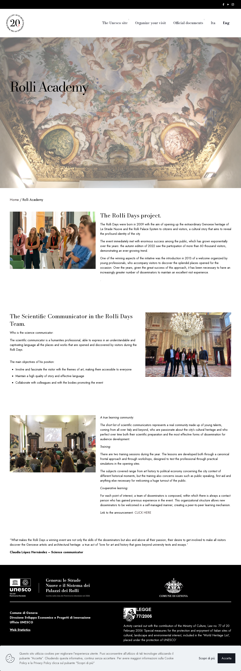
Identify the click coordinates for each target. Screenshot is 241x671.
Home (14, 199)
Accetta (226, 658)
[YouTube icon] (228, 4)
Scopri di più (207, 658)
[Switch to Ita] (213, 20)
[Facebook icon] (223, 4)
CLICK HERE (143, 512)
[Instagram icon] (232, 4)
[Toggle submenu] (128, 20)
